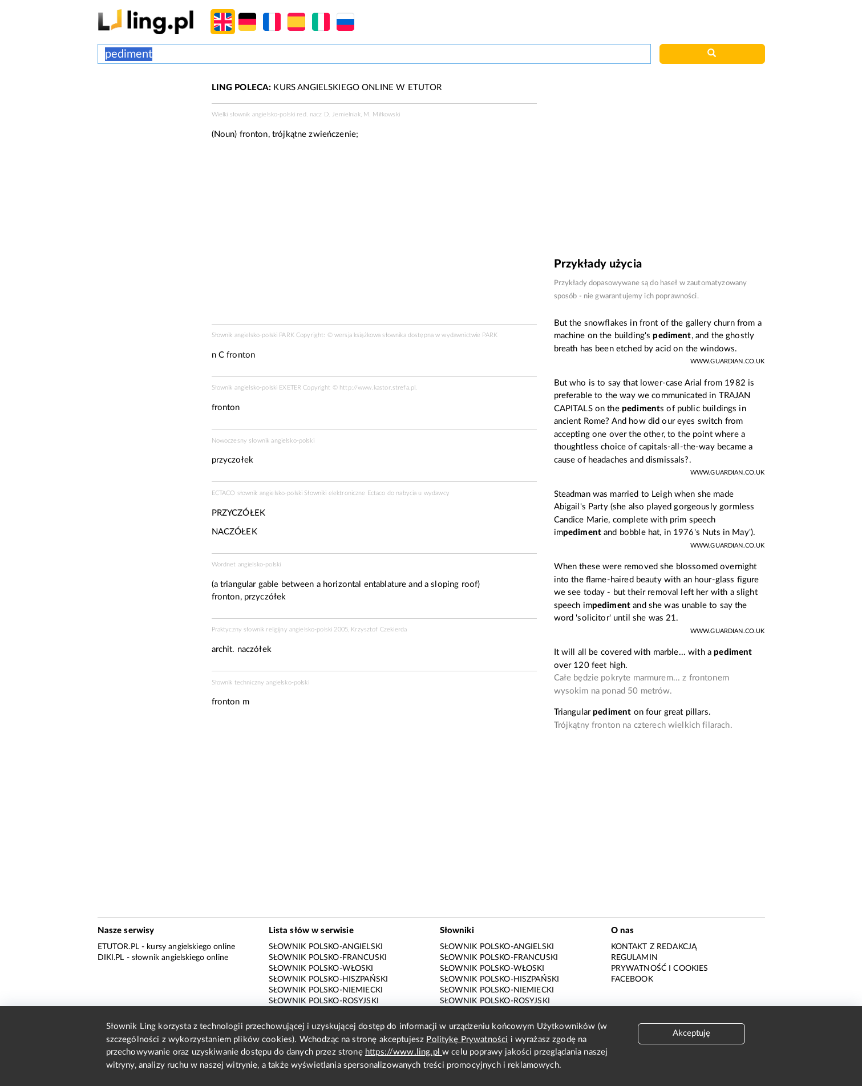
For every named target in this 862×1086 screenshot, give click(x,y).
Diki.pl (111, 958)
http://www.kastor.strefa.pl (377, 387)
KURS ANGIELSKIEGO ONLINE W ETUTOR (327, 87)
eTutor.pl (118, 947)
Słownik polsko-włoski (321, 968)
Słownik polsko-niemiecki (326, 990)
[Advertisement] (149, 124)
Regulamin (634, 958)
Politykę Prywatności (467, 1039)
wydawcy (437, 493)
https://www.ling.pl (403, 1052)
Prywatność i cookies (660, 968)
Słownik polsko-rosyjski (324, 1001)
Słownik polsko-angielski (326, 947)
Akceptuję (691, 1033)
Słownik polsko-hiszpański (328, 979)
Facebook (632, 979)
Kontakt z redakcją (654, 947)
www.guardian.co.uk (727, 361)
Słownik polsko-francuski (328, 958)
